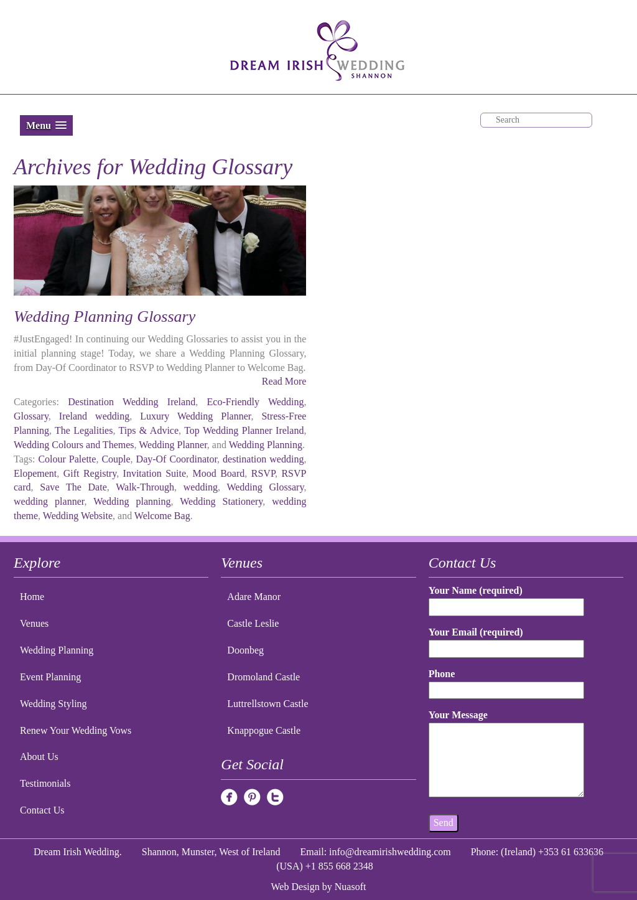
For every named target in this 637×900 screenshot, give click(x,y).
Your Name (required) (507, 598)
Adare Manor (254, 596)
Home (32, 596)
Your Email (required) (507, 640)
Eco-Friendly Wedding (255, 401)
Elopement (35, 473)
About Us (39, 756)
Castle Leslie (253, 623)
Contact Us (42, 810)
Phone (507, 681)
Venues (34, 623)
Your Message (507, 754)
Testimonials (45, 783)
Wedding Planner (173, 444)
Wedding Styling (53, 703)
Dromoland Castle (263, 677)
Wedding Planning (265, 444)
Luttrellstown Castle (267, 703)
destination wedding (263, 459)
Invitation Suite (155, 473)
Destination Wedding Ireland (131, 401)
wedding (201, 487)
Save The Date (73, 487)
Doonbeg (245, 650)
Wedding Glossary (265, 487)
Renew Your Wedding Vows (75, 730)
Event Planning (50, 677)
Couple (115, 459)
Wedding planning (131, 501)
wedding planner (49, 501)
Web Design (295, 886)
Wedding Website (78, 515)
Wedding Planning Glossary (104, 316)
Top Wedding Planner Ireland (244, 430)
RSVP (263, 473)
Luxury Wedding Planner (195, 416)
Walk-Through (145, 487)
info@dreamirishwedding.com (390, 851)
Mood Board (219, 473)
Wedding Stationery (221, 501)
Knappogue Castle (263, 730)
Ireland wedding (94, 416)
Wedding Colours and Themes (74, 444)
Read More (284, 381)
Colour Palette (67, 459)
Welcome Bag (162, 515)
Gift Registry (89, 473)
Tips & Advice (149, 430)
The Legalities (84, 430)
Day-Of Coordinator (177, 459)
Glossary (31, 416)
